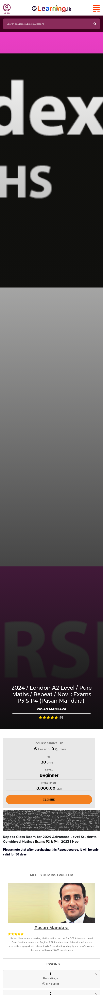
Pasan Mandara (51, 927)
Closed (49, 799)
